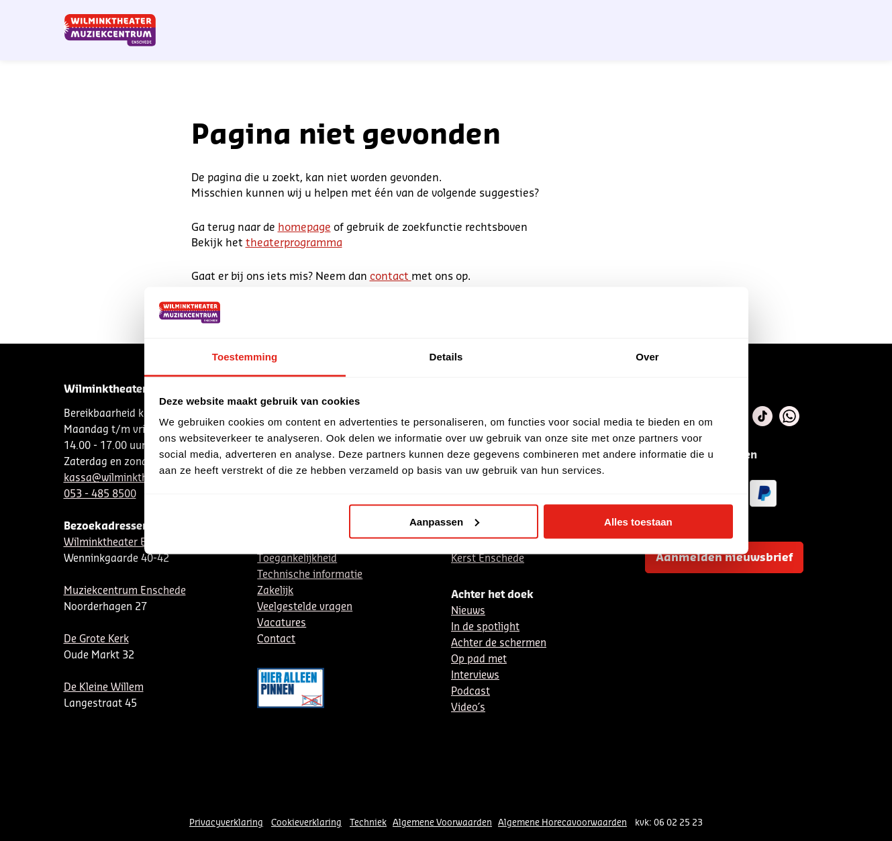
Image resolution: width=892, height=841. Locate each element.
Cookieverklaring (306, 822)
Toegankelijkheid (297, 559)
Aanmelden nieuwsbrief (724, 557)
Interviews (475, 676)
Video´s (468, 708)
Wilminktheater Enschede (125, 543)
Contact (674, 15)
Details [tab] (446, 356)
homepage (304, 227)
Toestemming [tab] (245, 356)
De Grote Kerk (96, 639)
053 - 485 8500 (100, 494)
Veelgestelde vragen (304, 607)
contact (390, 276)
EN (640, 15)
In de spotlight (485, 627)
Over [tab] (647, 356)
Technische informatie (309, 575)
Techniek (368, 822)
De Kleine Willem (104, 688)
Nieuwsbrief (552, 15)
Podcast (470, 692)
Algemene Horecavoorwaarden (562, 822)
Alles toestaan (638, 521)
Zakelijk (275, 591)
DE (617, 15)
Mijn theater (765, 15)
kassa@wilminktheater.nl (123, 478)
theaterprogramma (294, 243)
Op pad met (479, 659)
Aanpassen (444, 521)
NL (595, 15)
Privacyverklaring (226, 822)
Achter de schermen (498, 643)
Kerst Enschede (487, 559)
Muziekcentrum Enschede (125, 591)
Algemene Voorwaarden (442, 822)
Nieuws (468, 611)
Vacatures (281, 623)
